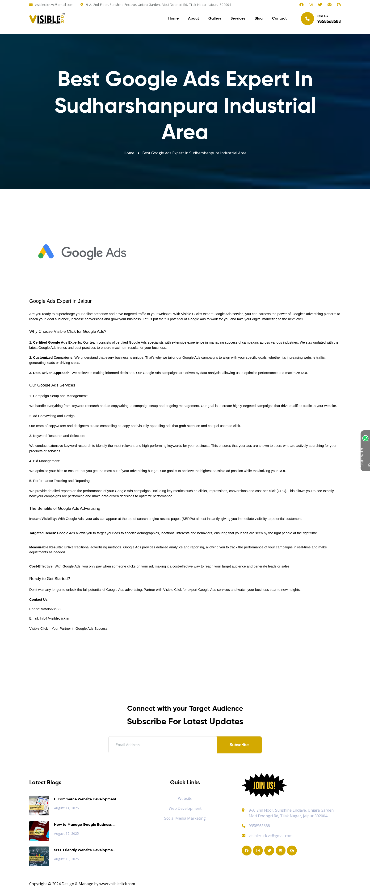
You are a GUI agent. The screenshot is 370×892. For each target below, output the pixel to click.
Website (185, 798)
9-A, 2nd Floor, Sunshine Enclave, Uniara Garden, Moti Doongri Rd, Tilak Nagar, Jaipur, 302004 (158, 4)
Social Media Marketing (185, 818)
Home (173, 19)
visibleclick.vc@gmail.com (54, 4)
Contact (279, 19)
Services (238, 19)
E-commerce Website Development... (86, 799)
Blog (259, 19)
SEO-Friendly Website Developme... (84, 850)
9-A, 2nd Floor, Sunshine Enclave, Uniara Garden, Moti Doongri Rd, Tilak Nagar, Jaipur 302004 (292, 813)
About (193, 19)
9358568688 (256, 826)
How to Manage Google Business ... (84, 825)
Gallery (214, 19)
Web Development (185, 808)
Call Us (321, 18)
